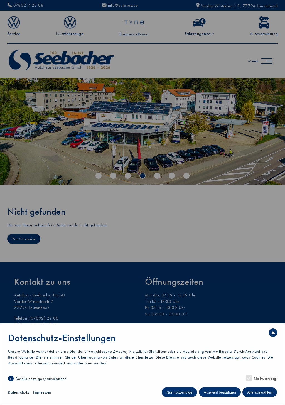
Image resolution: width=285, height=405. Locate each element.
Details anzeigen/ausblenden (41, 378)
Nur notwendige (179, 392)
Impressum (42, 392)
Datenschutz (18, 392)
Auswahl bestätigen (220, 392)
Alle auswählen (259, 392)
